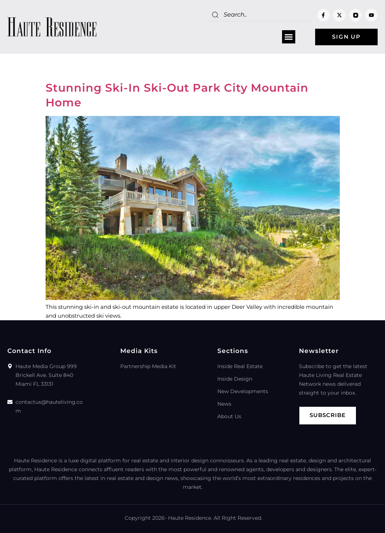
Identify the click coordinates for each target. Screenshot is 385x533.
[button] (288, 37)
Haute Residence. (190, 518)
